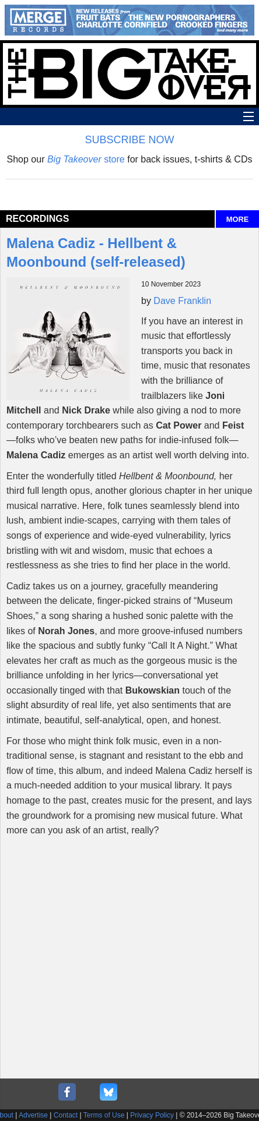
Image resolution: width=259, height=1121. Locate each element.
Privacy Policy (152, 1115)
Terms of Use (104, 1115)
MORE (237, 219)
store (86, 159)
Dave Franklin (182, 301)
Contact (66, 1115)
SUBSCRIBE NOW (129, 140)
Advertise (33, 1115)
